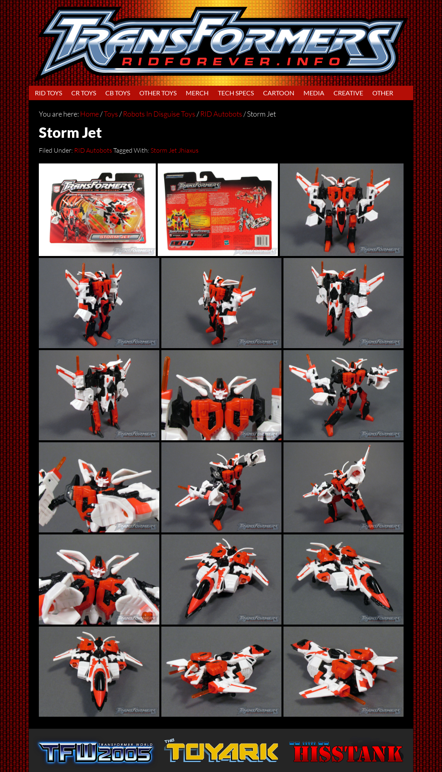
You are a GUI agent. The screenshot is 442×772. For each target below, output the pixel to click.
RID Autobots (93, 150)
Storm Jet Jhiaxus (175, 150)
